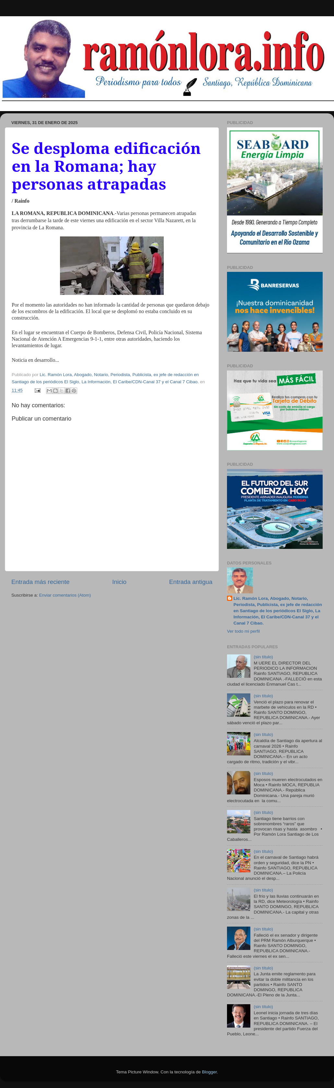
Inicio (119, 581)
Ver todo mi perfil (243, 631)
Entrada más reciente (40, 581)
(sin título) (263, 656)
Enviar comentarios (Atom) (65, 595)
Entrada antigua (190, 581)
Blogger (209, 1071)
